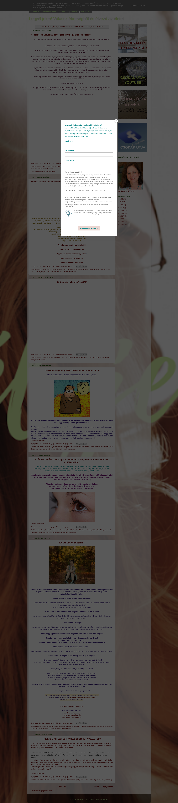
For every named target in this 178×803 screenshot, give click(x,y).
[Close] (116, 121)
